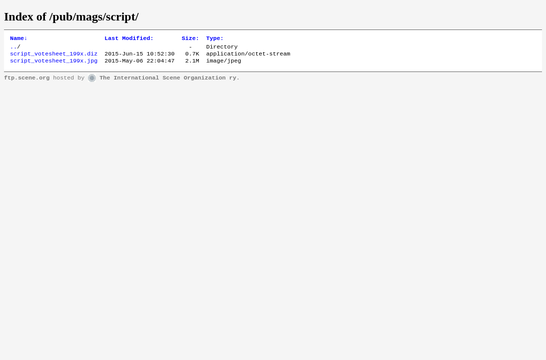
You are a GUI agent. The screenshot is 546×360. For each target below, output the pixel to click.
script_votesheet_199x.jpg (53, 64)
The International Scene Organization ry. (169, 82)
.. (13, 48)
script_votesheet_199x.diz (53, 56)
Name (18, 39)
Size (190, 39)
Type (215, 39)
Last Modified (128, 39)
